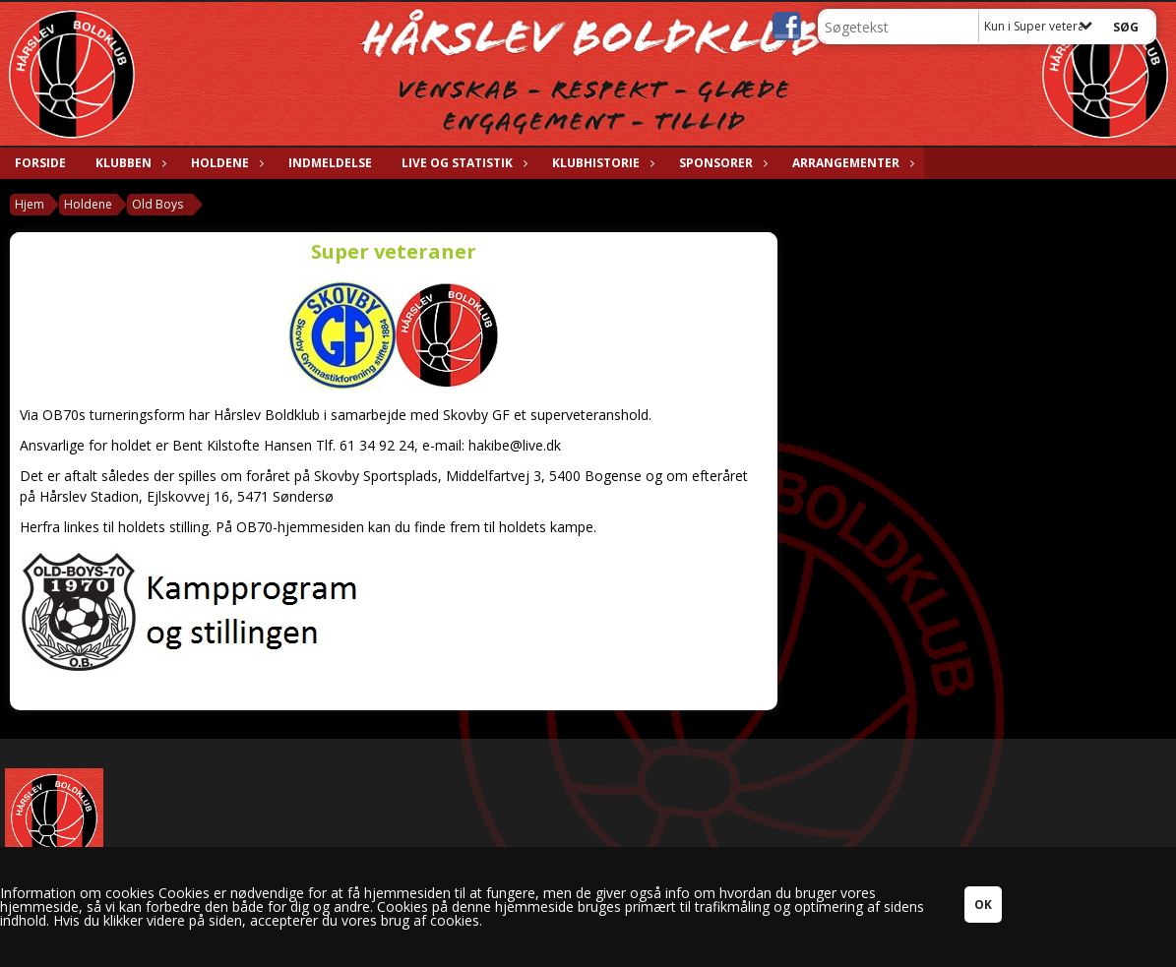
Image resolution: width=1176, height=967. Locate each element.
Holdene (225, 162)
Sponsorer (721, 162)
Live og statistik (462, 162)
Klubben (128, 162)
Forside (40, 162)
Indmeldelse (330, 162)
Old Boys (157, 204)
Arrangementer (850, 162)
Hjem (29, 204)
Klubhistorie (601, 162)
